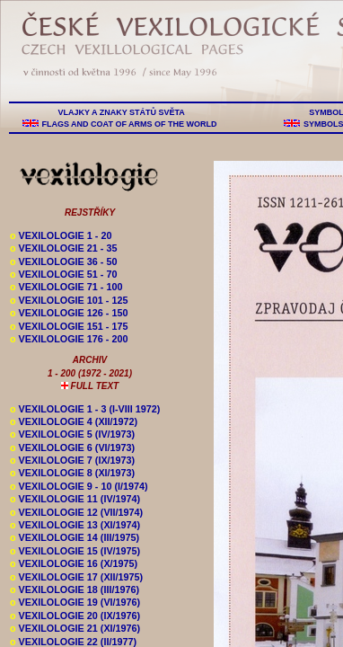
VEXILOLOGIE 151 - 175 (69, 326)
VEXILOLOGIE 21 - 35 (63, 248)
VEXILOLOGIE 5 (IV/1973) (72, 434)
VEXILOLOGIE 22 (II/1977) (73, 641)
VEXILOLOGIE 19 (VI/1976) (75, 602)
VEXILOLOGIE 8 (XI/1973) (72, 472)
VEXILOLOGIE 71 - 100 (66, 286)
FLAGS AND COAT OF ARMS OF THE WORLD (129, 124)
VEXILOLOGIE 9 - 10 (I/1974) (79, 486)
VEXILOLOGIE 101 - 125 (69, 300)
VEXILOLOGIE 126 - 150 (69, 312)
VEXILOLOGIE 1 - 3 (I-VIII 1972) (85, 408)
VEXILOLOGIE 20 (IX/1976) (75, 615)
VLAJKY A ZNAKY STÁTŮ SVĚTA (121, 112)
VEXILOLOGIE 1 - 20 (60, 235)
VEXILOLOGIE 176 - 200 (69, 338)
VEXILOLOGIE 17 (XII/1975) (76, 577)
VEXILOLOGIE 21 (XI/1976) (75, 628)
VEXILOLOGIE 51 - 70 (63, 274)
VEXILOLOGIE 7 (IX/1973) (72, 460)
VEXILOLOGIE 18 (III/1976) (74, 589)
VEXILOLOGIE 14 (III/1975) (74, 537)
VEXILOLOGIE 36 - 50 (63, 261)
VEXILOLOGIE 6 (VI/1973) (72, 447)
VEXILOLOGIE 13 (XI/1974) (75, 524)
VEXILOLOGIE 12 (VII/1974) (76, 512)
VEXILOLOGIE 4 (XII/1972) (73, 421)
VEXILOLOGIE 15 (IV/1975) (75, 550)
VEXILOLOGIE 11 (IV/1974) (75, 498)
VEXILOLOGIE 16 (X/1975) (73, 563)
